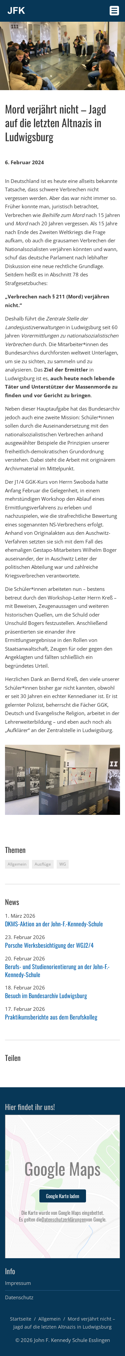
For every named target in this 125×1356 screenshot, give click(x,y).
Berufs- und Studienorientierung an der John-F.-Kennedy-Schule (57, 970)
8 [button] (54, 820)
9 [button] (60, 820)
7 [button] (47, 820)
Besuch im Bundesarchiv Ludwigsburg (46, 995)
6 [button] (40, 820)
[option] (62, 780)
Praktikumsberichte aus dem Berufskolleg (51, 1016)
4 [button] (27, 820)
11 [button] (74, 820)
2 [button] (14, 820)
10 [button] (67, 820)
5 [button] (34, 820)
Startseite (20, 1319)
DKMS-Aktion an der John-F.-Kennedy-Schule (54, 923)
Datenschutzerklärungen (64, 1219)
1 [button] (7, 820)
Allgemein (49, 1319)
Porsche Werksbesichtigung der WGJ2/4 (49, 945)
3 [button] (20, 820)
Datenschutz (19, 1297)
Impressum (18, 1283)
